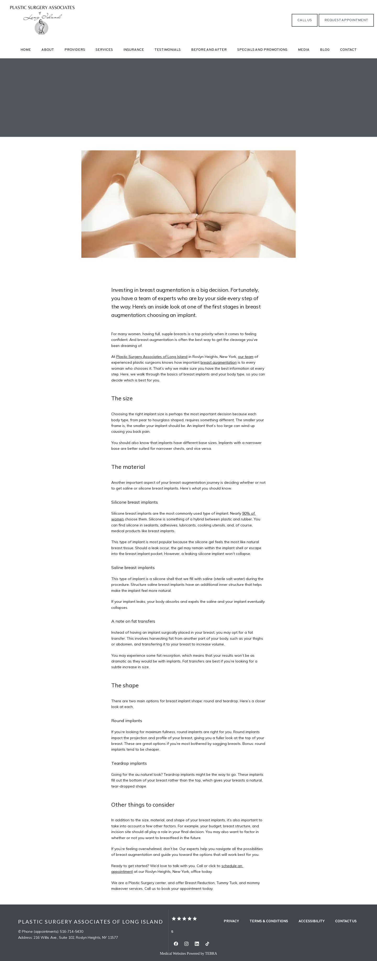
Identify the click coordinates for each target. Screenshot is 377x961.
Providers (74, 50)
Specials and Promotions (262, 50)
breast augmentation (219, 362)
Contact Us (346, 921)
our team (245, 356)
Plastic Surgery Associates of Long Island (151, 356)
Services (104, 50)
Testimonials (167, 50)
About (47, 50)
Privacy (231, 921)
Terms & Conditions (269, 921)
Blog (325, 50)
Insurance (133, 50)
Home (25, 50)
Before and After (209, 50)
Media (303, 50)
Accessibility (311, 921)
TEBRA (211, 954)
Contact (348, 50)
